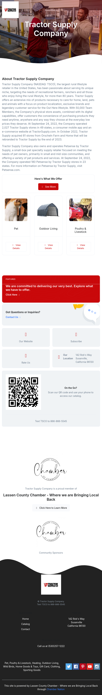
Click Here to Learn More (51, 507)
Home (25, 618)
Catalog (25, 624)
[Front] (11, 9)
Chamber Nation (56, 689)
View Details (16, 247)
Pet (16, 228)
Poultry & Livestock (80, 230)
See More (48, 186)
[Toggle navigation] (97, 10)
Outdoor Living (48, 228)
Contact (25, 629)
